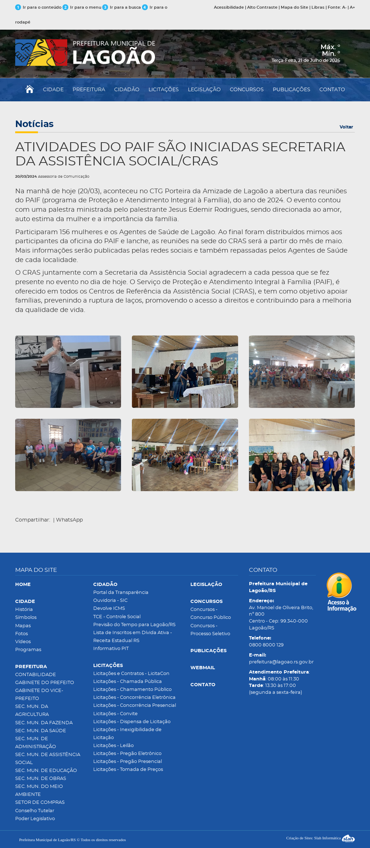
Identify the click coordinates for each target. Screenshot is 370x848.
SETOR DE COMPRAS (40, 802)
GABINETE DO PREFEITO (44, 682)
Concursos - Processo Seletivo (210, 630)
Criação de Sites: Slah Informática (320, 838)
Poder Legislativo (35, 819)
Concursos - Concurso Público (210, 613)
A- (344, 7)
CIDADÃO (126, 89)
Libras (317, 7)
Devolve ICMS (109, 608)
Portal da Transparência (121, 592)
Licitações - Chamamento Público (132, 689)
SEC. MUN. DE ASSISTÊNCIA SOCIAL (47, 758)
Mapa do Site (294, 7)
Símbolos (25, 617)
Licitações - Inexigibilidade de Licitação (127, 733)
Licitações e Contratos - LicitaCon (131, 673)
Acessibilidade (229, 7)
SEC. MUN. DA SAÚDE (40, 731)
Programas (28, 649)
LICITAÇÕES (164, 89)
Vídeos (23, 642)
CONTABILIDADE (35, 674)
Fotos (21, 634)
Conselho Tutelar (34, 811)
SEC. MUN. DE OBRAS (40, 778)
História (24, 609)
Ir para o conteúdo (38, 7)
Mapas (23, 626)
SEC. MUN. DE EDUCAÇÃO (46, 770)
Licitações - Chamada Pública (127, 681)
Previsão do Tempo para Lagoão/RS (134, 625)
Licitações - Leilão (113, 745)
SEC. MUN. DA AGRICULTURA (32, 710)
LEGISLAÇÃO (204, 89)
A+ (352, 7)
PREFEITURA (89, 89)
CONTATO (332, 89)
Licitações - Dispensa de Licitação (132, 722)
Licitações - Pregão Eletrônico (127, 753)
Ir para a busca (121, 7)
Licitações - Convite (115, 714)
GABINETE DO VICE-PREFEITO (39, 694)
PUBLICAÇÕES (291, 89)
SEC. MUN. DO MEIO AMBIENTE (39, 790)
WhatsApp (69, 520)
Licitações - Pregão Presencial (127, 761)
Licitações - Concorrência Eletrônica (134, 697)
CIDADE (53, 89)
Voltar (346, 127)
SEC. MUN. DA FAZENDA (44, 723)
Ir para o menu (82, 7)
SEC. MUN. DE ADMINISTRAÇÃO (35, 743)
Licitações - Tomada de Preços (128, 769)
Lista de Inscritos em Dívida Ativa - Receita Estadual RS (132, 636)
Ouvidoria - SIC (110, 600)
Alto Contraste (262, 7)
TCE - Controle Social (117, 617)
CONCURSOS (247, 89)
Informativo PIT (111, 648)
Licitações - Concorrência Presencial (134, 705)
